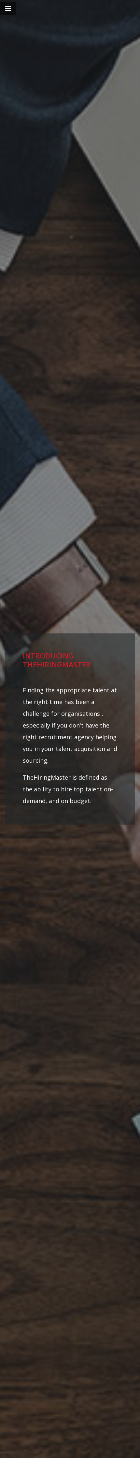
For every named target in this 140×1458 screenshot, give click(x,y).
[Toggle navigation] (8, 8)
